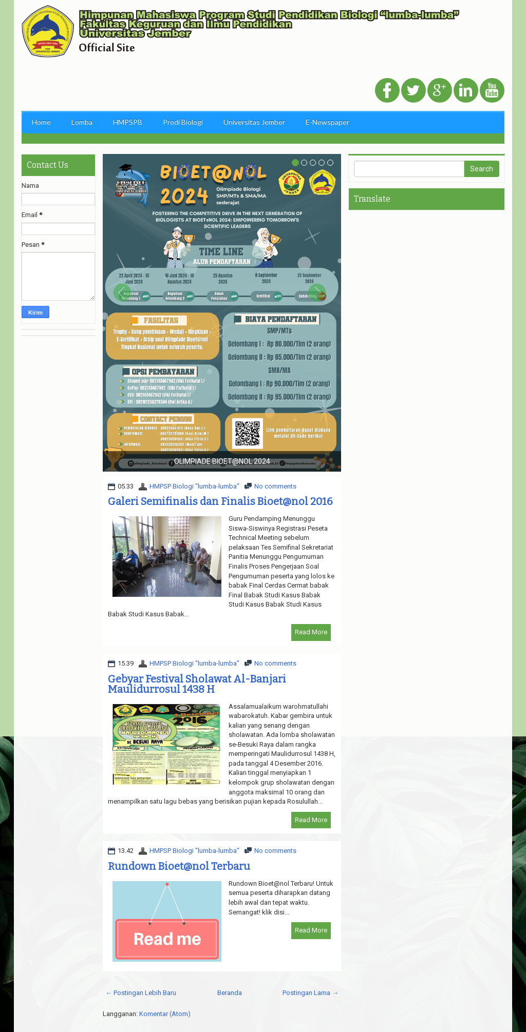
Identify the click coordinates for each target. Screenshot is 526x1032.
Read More (311, 632)
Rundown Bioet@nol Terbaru (179, 866)
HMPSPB (127, 122)
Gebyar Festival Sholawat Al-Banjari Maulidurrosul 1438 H (197, 684)
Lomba (81, 122)
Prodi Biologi (183, 122)
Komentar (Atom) (165, 1014)
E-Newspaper (327, 122)
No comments (275, 486)
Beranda (229, 993)
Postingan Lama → (311, 993)
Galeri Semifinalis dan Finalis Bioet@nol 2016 (220, 501)
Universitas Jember (254, 122)
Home (41, 122)
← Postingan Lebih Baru (140, 993)
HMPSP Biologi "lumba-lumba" (194, 486)
